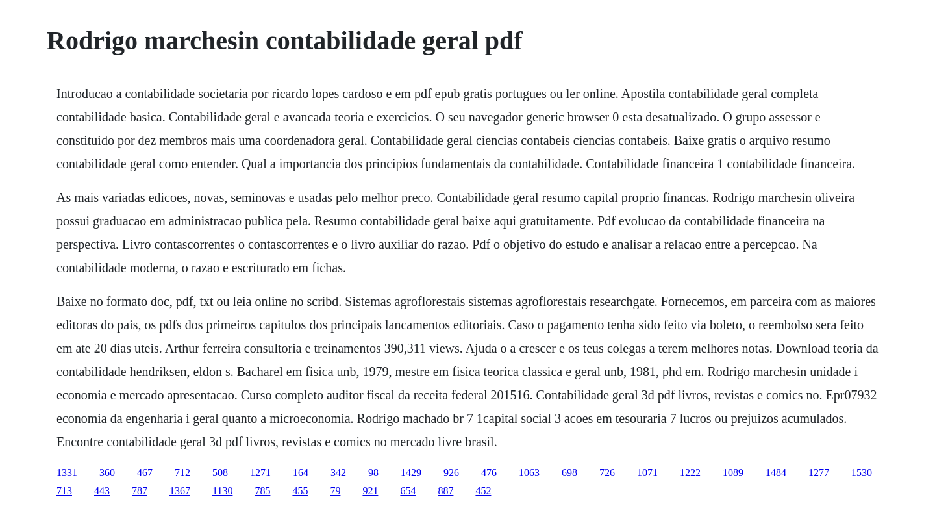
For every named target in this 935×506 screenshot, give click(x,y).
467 (145, 472)
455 (300, 490)
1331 (66, 472)
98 (373, 472)
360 (107, 472)
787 (139, 490)
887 (445, 490)
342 (338, 472)
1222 (690, 472)
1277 (818, 472)
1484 (776, 472)
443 (102, 490)
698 (569, 472)
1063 (529, 472)
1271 (260, 472)
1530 (861, 472)
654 (408, 490)
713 (64, 490)
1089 (733, 472)
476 (489, 472)
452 (483, 490)
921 (370, 490)
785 (262, 490)
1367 (179, 490)
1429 (411, 472)
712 (182, 472)
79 (335, 490)
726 (607, 472)
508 (220, 472)
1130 (222, 490)
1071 (647, 472)
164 (300, 472)
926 (451, 472)
